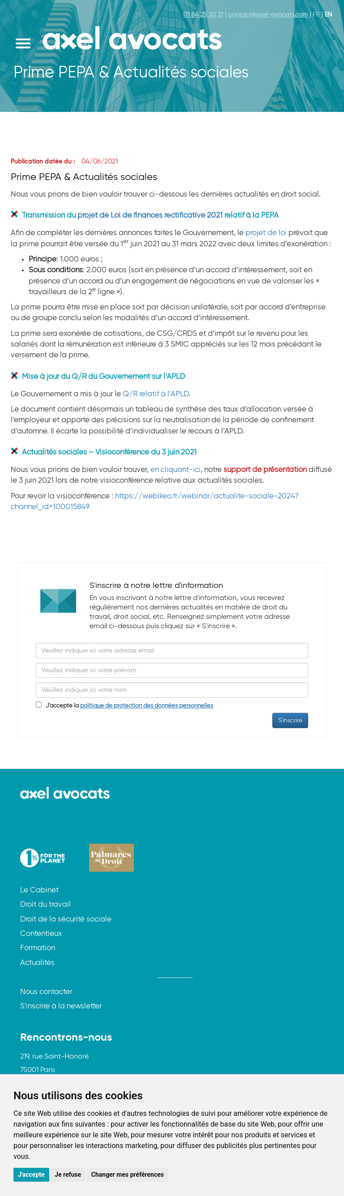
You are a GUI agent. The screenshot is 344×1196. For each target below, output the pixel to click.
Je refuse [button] (68, 1174)
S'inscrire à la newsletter (61, 1006)
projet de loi (266, 233)
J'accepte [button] (31, 1174)
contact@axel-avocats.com (268, 15)
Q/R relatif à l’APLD (156, 394)
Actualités (37, 963)
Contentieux (41, 934)
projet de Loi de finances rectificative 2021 (150, 215)
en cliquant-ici (175, 470)
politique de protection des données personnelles (146, 706)
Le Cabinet (39, 890)
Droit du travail (45, 905)
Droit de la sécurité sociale (66, 919)
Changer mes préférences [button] (127, 1174)
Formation (37, 948)
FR (316, 15)
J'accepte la (127, 706)
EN (328, 15)
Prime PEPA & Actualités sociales (84, 177)
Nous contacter (46, 992)
